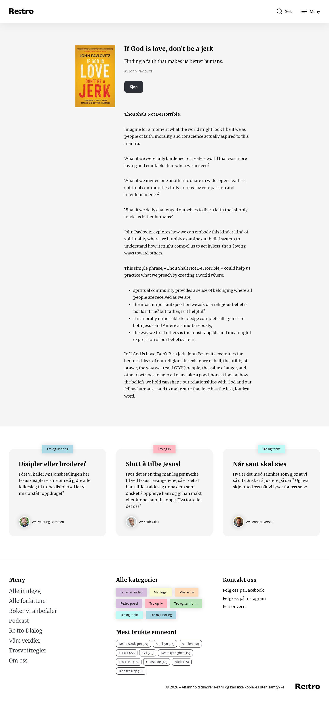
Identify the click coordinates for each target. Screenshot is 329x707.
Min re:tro (186, 592)
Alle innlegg (25, 591)
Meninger (161, 592)
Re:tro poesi (129, 603)
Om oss (18, 660)
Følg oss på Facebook (243, 590)
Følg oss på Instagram (244, 598)
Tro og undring (161, 615)
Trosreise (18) (129, 662)
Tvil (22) (147, 653)
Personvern (234, 606)
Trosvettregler (27, 650)
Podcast (19, 620)
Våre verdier (24, 640)
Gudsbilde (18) (156, 662)
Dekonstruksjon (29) (133, 643)
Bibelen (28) (190, 643)
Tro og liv (156, 603)
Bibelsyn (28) (165, 643)
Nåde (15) (182, 662)
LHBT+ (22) (127, 653)
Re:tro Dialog (25, 630)
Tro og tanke (129, 615)
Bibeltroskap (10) (131, 671)
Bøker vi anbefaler (33, 611)
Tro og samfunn (185, 603)
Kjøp (134, 86)
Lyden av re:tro (131, 592)
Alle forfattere (27, 600)
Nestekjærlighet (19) (175, 653)
